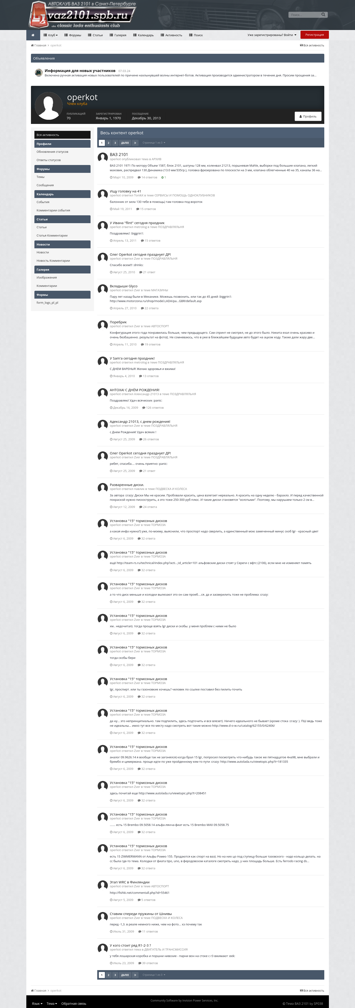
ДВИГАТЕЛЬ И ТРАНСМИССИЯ (166, 949)
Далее (125, 142)
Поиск (198, 35)
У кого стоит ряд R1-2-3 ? (130, 945)
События (43, 202)
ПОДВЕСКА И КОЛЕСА (171, 489)
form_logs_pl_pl (47, 302)
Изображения (47, 277)
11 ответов (148, 931)
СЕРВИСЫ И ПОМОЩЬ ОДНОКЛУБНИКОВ (185, 195)
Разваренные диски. (127, 484)
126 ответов (153, 407)
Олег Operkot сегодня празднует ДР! (140, 254)
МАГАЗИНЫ (159, 290)
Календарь (145, 35)
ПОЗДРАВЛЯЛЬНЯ (171, 227)
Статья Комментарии (52, 235)
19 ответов (151, 344)
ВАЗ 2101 (119, 154)
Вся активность (48, 135)
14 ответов (147, 177)
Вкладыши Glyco (124, 286)
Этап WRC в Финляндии (130, 882)
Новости (43, 252)
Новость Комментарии (53, 260)
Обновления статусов (52, 152)
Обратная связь (73, 1003)
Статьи (97, 35)
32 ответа (146, 538)
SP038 (318, 1003)
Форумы (74, 35)
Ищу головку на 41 (125, 191)
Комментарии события (53, 210)
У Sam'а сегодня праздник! (132, 358)
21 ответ (147, 272)
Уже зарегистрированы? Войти (272, 35)
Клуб (53, 35)
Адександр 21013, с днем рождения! (140, 421)
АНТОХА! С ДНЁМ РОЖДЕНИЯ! (135, 389)
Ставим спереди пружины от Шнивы (141, 913)
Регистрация (314, 35)
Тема (52, 1003)
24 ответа (148, 507)
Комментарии (47, 286)
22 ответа (150, 308)
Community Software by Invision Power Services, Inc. (184, 1000)
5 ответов (146, 900)
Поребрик (118, 322)
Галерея (120, 35)
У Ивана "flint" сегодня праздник (137, 222)
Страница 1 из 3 (154, 142)
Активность (173, 35)
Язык (37, 1003)
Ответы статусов (49, 160)
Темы (41, 177)
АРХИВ (156, 159)
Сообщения (45, 185)
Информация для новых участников (80, 70)
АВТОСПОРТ (160, 326)
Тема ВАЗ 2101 (297, 1003)
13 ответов (149, 376)
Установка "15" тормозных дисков (138, 520)
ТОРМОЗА (158, 525)
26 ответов (149, 439)
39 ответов (148, 963)
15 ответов (146, 209)
